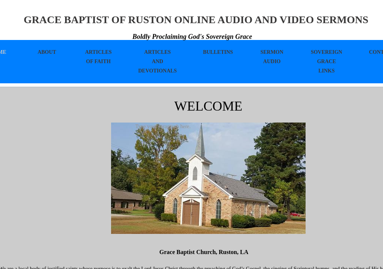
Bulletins (218, 52)
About (46, 52)
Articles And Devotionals (157, 61)
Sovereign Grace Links (326, 61)
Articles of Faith (98, 56)
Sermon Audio (271, 56)
